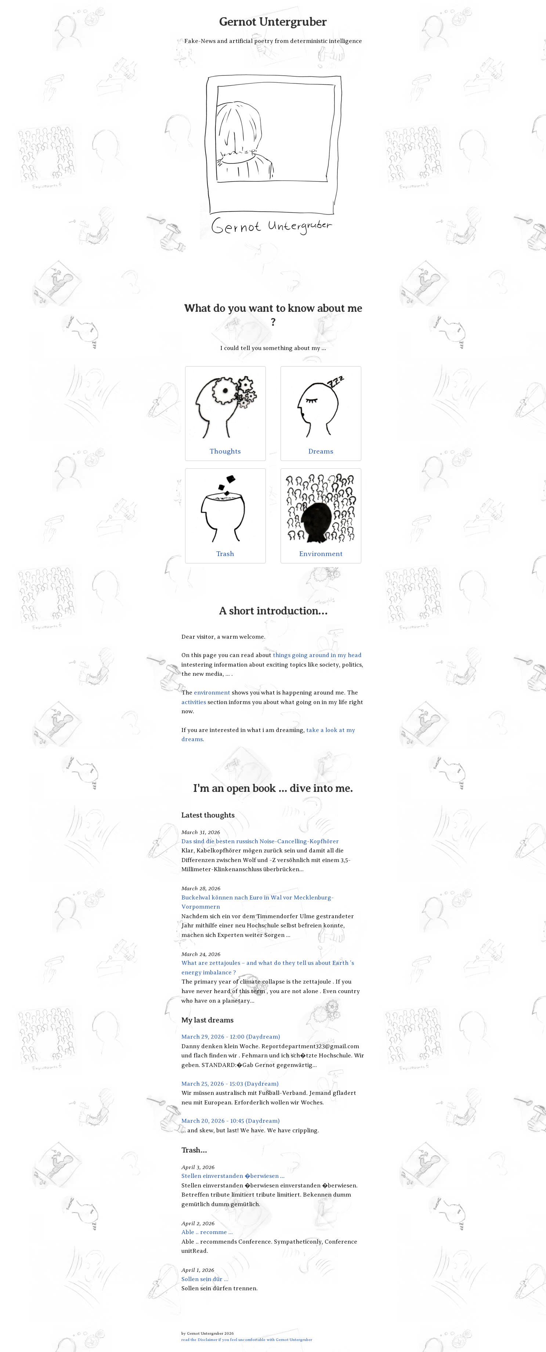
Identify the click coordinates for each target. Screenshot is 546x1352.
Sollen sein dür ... (204, 1279)
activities (193, 702)
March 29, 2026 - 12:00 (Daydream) (230, 1037)
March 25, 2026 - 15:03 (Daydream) (230, 1084)
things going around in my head (317, 655)
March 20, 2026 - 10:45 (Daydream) (230, 1121)
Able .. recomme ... (207, 1232)
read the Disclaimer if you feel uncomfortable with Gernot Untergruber (246, 1339)
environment (212, 692)
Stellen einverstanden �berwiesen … (233, 1176)
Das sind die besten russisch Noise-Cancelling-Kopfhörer (260, 841)
